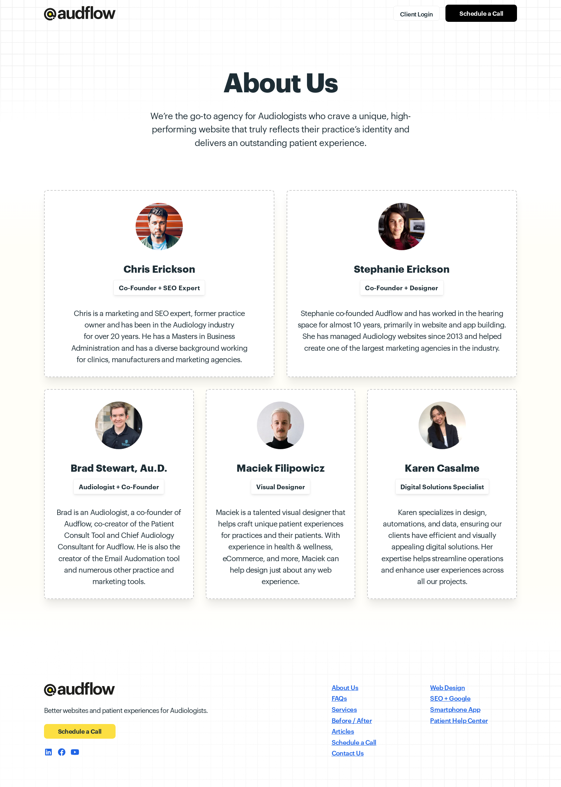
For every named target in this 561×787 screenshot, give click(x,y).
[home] (80, 13)
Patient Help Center (459, 719)
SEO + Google (450, 697)
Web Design (447, 686)
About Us (345, 686)
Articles (343, 730)
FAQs (339, 697)
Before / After (352, 719)
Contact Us (348, 752)
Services (344, 708)
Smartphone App (455, 708)
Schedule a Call (481, 13)
